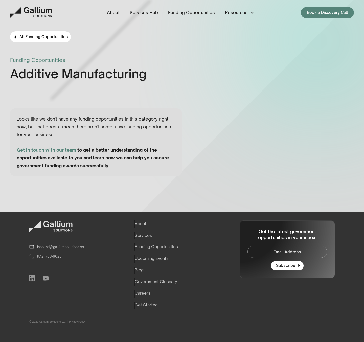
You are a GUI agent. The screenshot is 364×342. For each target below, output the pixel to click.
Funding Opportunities (191, 12)
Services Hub (144, 12)
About (113, 12)
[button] (238, 12)
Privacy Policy (77, 321)
